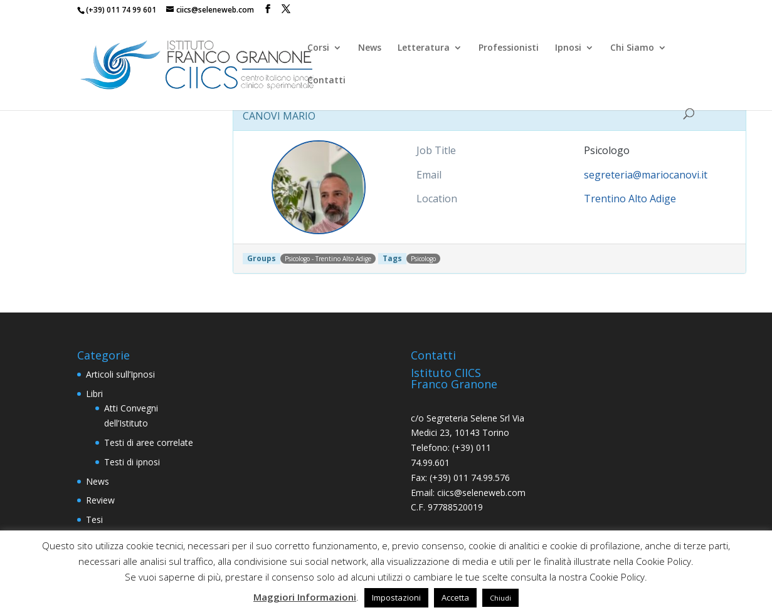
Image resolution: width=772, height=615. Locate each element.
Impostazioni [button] (396, 597)
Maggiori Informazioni (304, 597)
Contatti (326, 81)
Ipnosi (568, 48)
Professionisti (509, 48)
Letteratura (424, 48)
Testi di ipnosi (132, 462)
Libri (94, 394)
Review (100, 500)
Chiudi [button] (500, 597)
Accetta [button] (455, 597)
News (369, 48)
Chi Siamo (632, 48)
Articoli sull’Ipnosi (120, 374)
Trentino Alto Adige (630, 198)
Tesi (94, 519)
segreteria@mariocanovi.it (645, 175)
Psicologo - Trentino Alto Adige (328, 258)
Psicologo (423, 258)
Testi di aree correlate (148, 442)
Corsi (318, 48)
